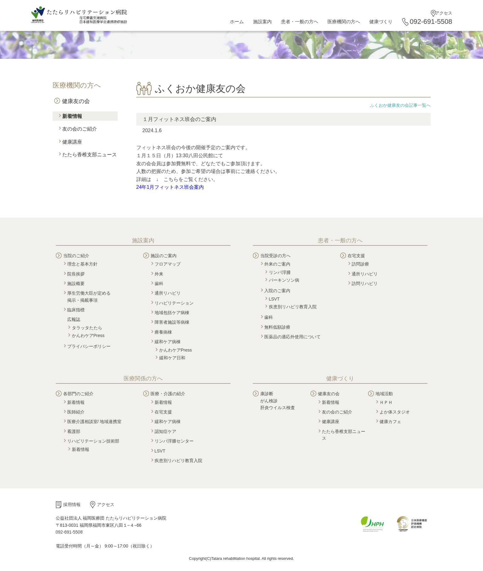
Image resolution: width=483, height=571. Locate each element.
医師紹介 (76, 411)
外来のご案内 (277, 264)
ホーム (237, 21)
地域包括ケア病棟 (172, 312)
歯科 (159, 283)
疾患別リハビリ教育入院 (293, 306)
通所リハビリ (168, 293)
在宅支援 (356, 255)
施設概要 (76, 283)
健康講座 (72, 142)
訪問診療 (360, 264)
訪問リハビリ (365, 283)
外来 (159, 273)
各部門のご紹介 (78, 393)
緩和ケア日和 (172, 357)
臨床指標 (76, 309)
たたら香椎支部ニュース (89, 154)
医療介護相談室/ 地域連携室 (94, 421)
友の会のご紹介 (79, 129)
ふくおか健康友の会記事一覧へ (400, 105)
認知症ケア (165, 431)
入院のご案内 (277, 290)
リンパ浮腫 (280, 272)
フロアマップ (168, 264)
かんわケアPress (88, 335)
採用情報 (72, 504)
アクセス (443, 13)
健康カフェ (390, 421)
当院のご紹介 (76, 255)
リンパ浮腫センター (174, 441)
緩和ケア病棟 (168, 341)
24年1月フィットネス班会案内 (170, 187)
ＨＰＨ (386, 402)
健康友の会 (76, 101)
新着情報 (72, 116)
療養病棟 (163, 332)
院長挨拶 (76, 273)
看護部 (73, 431)
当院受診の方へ (275, 255)
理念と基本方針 (82, 264)
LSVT (274, 298)
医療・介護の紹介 (168, 393)
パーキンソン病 (284, 280)
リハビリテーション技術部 (93, 441)
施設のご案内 (164, 255)
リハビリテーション (174, 303)
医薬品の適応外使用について (292, 336)
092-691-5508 (431, 21)
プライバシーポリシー (89, 346)
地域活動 (384, 393)
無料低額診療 (277, 327)
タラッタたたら (87, 327)
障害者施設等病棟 (172, 322)
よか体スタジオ (395, 411)
